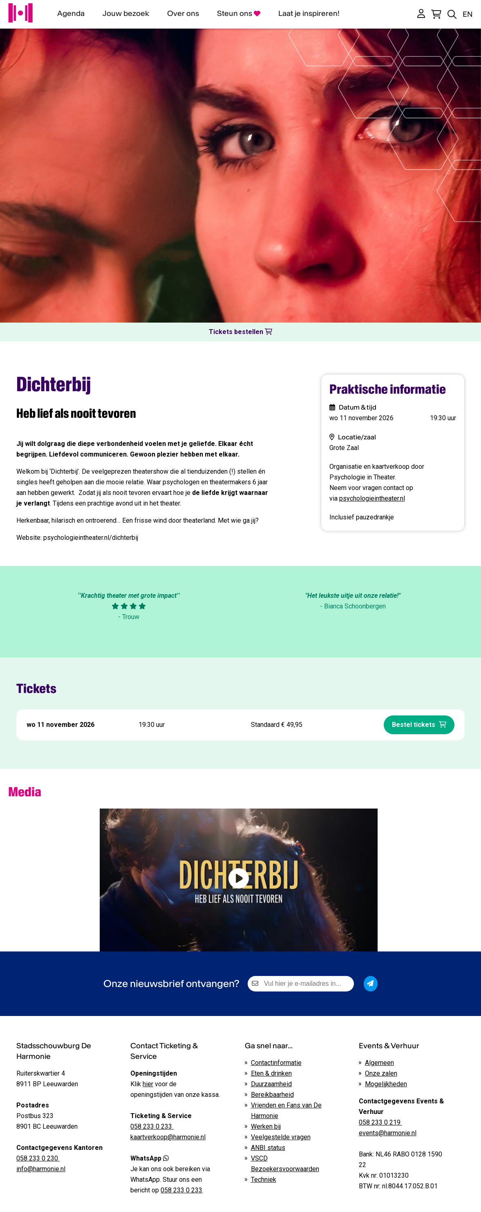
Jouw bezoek (126, 13)
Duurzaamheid (271, 1084)
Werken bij (266, 1126)
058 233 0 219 (380, 1122)
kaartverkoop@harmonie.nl (168, 1137)
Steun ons (238, 13)
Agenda (71, 13)
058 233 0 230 (38, 1158)
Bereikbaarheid (272, 1094)
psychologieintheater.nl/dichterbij (90, 537)
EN (468, 14)
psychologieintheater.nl (372, 498)
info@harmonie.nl (40, 1169)
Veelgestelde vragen (281, 1137)
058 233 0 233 (181, 1190)
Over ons (183, 13)
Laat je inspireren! (309, 13)
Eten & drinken (271, 1073)
